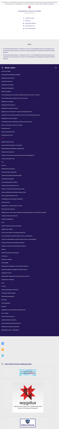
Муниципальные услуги (7, 135)
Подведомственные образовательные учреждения (13, 242)
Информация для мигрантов (8, 78)
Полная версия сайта (30, 25)
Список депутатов (6, 202)
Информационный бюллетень (8, 104)
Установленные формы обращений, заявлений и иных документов (17, 121)
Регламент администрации (8, 178)
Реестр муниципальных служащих (9, 182)
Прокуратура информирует (8, 88)
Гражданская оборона (6, 272)
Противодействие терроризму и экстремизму (12, 145)
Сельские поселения (29, 18)
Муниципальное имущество (8, 152)
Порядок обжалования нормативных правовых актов (14, 192)
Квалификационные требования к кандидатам (12, 199)
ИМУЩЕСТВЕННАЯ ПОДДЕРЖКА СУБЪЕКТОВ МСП (13, 148)
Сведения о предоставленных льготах (10, 185)
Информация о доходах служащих (9, 118)
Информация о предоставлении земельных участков (14, 309)
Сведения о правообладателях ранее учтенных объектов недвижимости (18, 155)
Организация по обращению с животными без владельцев (15, 266)
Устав (3, 222)
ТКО (2, 162)
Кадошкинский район (29, 13)
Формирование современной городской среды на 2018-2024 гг (16, 276)
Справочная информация (7, 219)
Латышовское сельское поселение (29, 11)
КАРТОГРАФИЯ (5, 262)
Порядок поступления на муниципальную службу (13, 188)
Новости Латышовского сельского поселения (12, 125)
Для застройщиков (6, 303)
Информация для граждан (7, 84)
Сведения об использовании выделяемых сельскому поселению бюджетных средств (21, 115)
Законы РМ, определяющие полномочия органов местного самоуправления (19, 239)
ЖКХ (3, 138)
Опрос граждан (5, 313)
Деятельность (5, 256)
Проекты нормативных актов (8, 131)
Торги (3, 283)
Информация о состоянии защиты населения (12, 205)
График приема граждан (7, 229)
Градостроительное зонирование (9, 172)
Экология (4, 165)
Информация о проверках (7, 101)
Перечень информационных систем (10, 195)
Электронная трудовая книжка (8, 293)
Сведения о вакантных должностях (10, 215)
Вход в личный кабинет (30, 28)
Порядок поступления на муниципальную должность (14, 246)
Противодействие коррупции (8, 209)
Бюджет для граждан (6, 91)
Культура (4, 249)
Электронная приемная (30, 23)
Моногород (4, 299)
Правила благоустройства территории (10, 252)
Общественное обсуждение (8, 279)
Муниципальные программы (8, 168)
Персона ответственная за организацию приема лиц (13, 232)
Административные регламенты (9, 319)
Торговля (4, 286)
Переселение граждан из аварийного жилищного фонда (14, 269)
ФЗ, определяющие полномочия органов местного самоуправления (17, 235)
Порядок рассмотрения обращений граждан (12, 175)
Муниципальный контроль (8, 141)
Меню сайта (27, 20)
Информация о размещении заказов (10, 108)
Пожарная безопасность (7, 81)
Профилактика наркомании (8, 296)
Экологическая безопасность (8, 316)
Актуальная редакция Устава (8, 158)
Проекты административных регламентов (11, 323)
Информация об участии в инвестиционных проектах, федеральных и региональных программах (24, 212)
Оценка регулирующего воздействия (10, 289)
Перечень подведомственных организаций (11, 225)
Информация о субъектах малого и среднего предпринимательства (17, 111)
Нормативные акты (6, 128)
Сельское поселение (6, 71)
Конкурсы (4, 306)
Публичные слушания (7, 259)
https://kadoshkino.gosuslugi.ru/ (47, 4)
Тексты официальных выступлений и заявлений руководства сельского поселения (20, 94)
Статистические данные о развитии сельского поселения (14, 98)
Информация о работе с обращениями (10, 330)
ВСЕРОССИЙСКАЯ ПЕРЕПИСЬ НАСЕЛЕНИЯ (11, 74)
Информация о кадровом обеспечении (10, 326)
